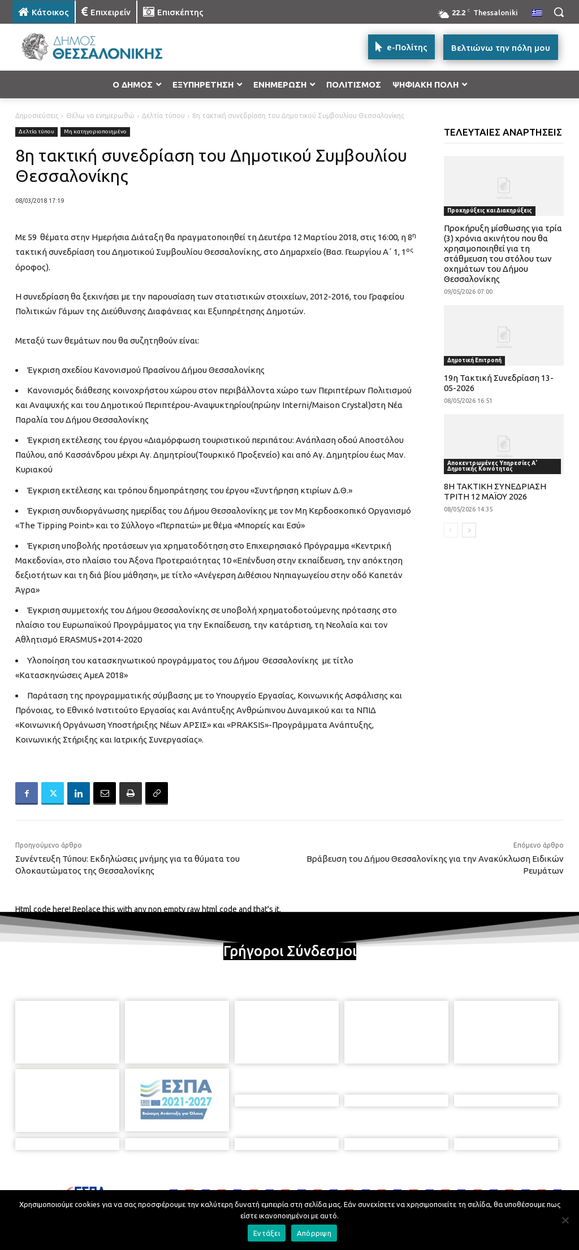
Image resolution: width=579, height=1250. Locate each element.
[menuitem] (537, 13)
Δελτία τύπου (163, 115)
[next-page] (469, 530)
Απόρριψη (314, 1233)
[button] (559, 12)
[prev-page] (451, 530)
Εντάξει (266, 1233)
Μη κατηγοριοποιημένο (95, 132)
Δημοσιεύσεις (37, 115)
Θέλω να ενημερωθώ (100, 115)
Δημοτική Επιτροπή (474, 360)
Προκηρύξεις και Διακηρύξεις (489, 210)
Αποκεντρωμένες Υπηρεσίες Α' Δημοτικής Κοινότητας (492, 466)
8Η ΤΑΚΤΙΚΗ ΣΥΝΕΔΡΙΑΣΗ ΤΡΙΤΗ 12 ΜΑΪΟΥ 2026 (495, 491)
